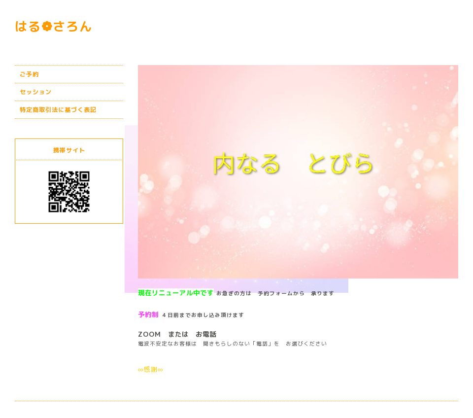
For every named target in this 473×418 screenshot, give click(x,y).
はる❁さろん (54, 26)
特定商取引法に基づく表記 (58, 109)
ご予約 (29, 74)
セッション (36, 92)
